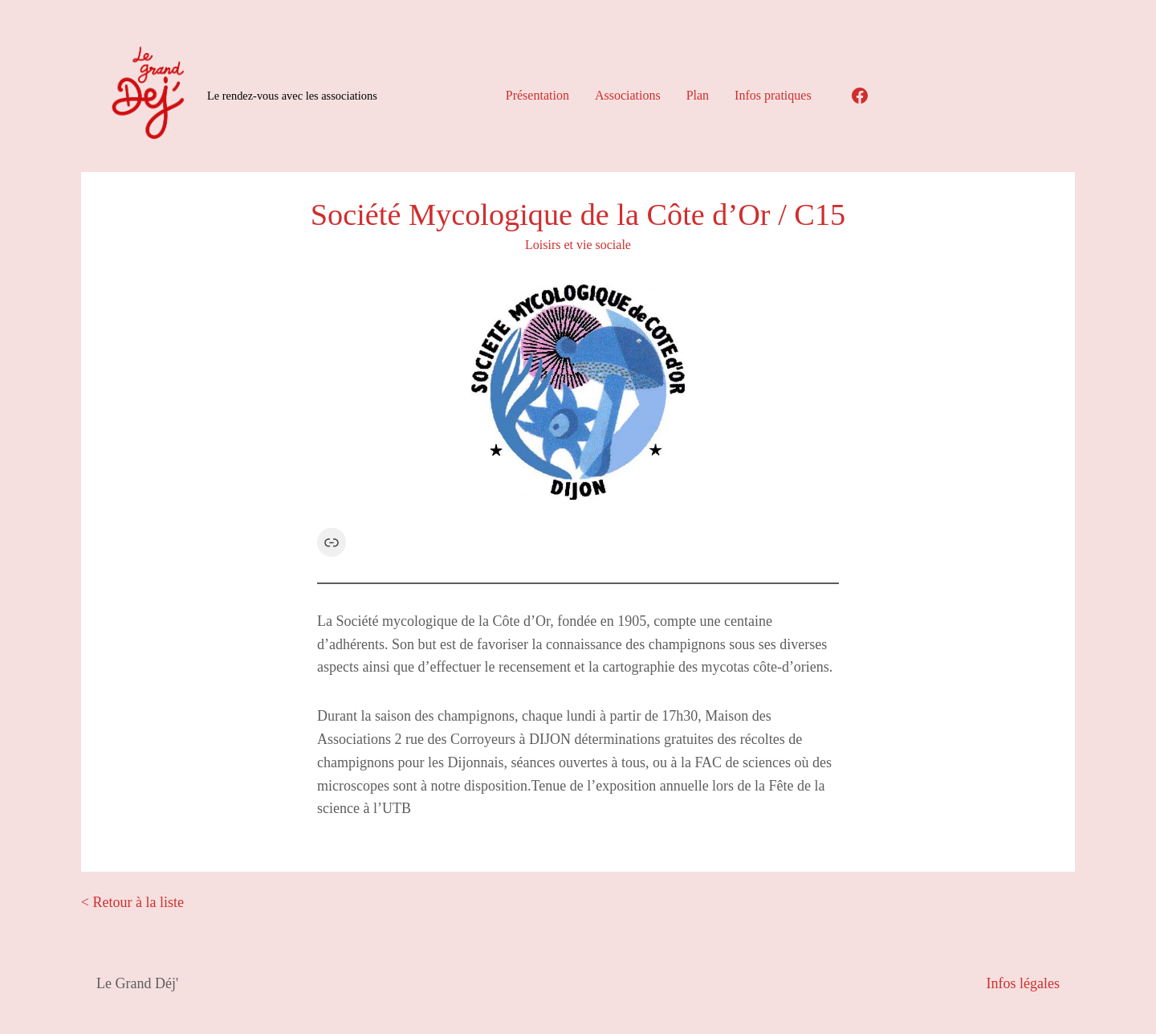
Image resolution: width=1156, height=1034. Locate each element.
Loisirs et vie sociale (578, 244)
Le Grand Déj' (137, 983)
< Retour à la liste (132, 902)
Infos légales (1023, 983)
